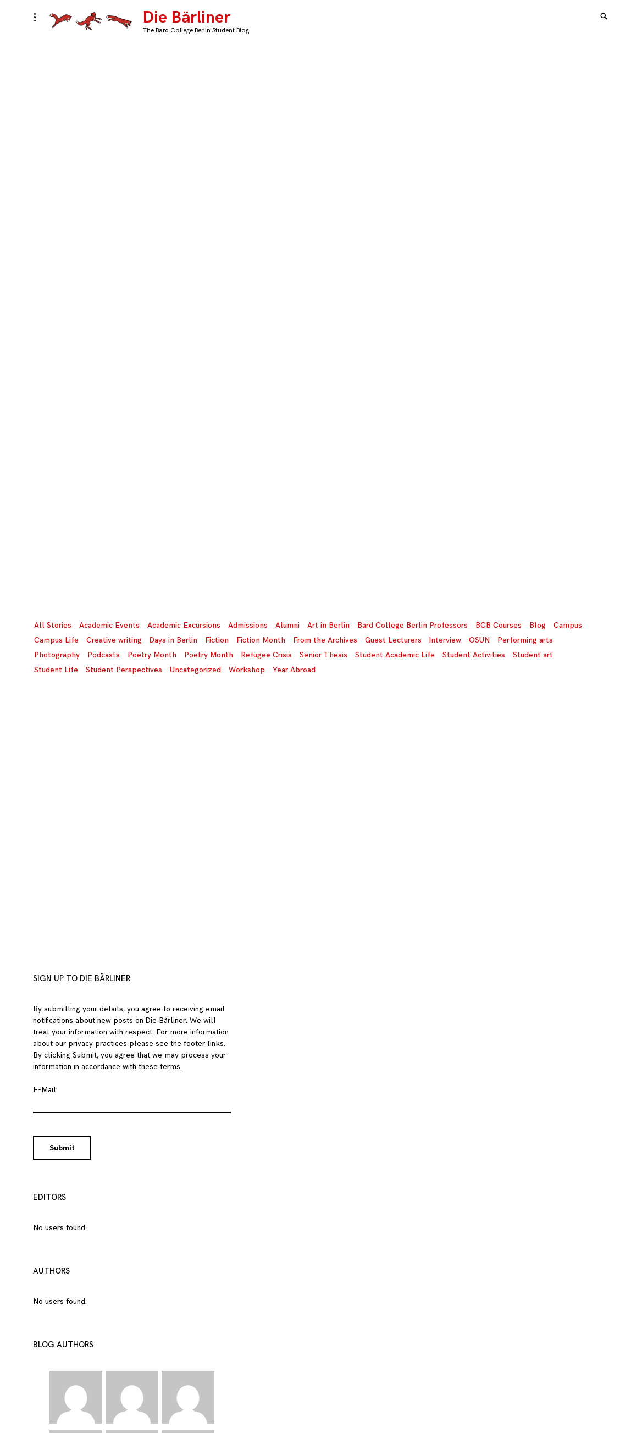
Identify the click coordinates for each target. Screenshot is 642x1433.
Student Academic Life (395, 655)
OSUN (479, 640)
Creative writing (114, 640)
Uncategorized (195, 669)
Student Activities (473, 655)
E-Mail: (45, 1089)
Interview (445, 640)
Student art (533, 655)
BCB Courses (498, 625)
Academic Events (109, 625)
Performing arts (525, 640)
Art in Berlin (328, 625)
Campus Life (56, 640)
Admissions (248, 625)
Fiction (217, 640)
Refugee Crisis (266, 655)
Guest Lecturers (393, 640)
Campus (568, 625)
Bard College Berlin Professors (412, 625)
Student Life (56, 669)
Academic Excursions (183, 625)
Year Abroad (294, 669)
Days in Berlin (173, 640)
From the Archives (325, 640)
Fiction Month (260, 640)
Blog (537, 625)
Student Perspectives (124, 669)
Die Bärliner (186, 17)
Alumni (287, 625)
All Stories (52, 625)
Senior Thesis (323, 655)
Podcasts (103, 655)
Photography (57, 655)
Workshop (247, 669)
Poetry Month (152, 655)
